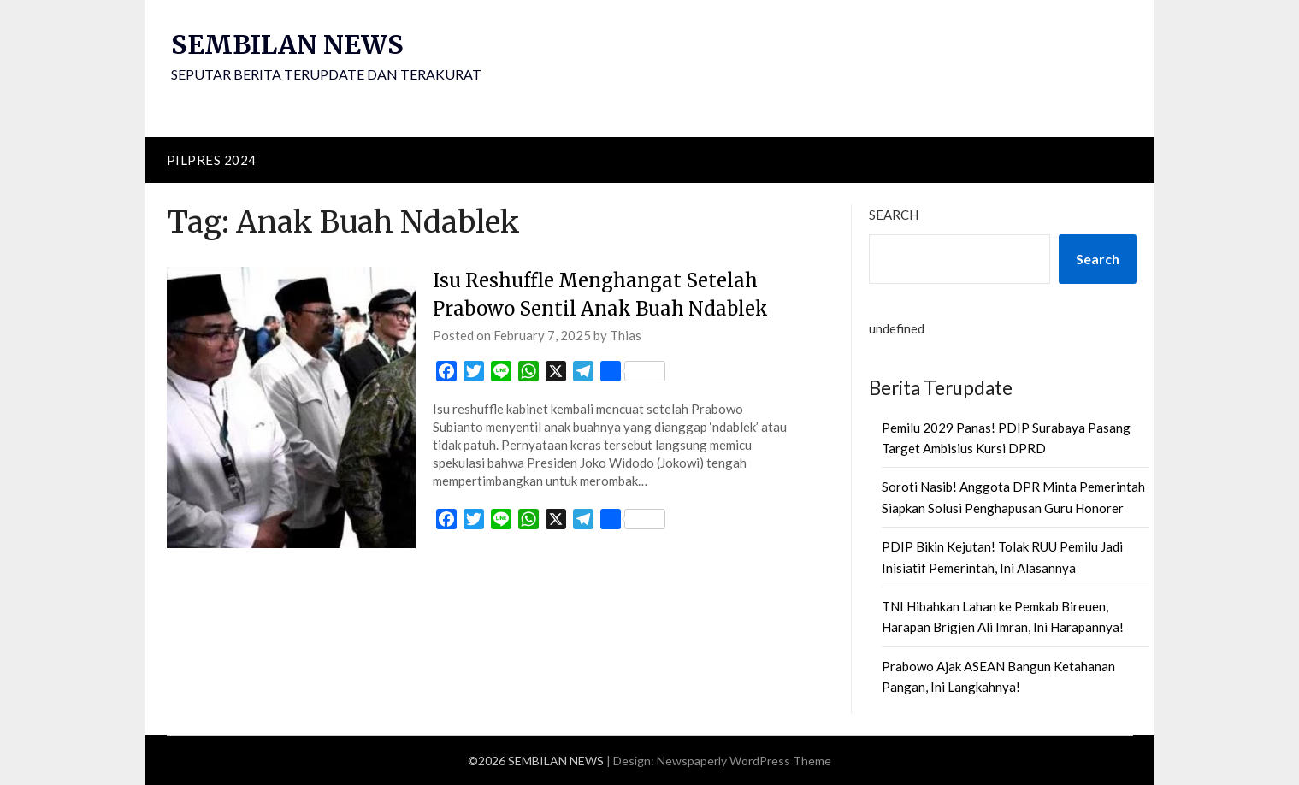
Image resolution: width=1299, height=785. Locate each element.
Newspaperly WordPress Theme (744, 760)
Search (893, 214)
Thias (625, 335)
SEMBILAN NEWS (287, 44)
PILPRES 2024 (212, 160)
